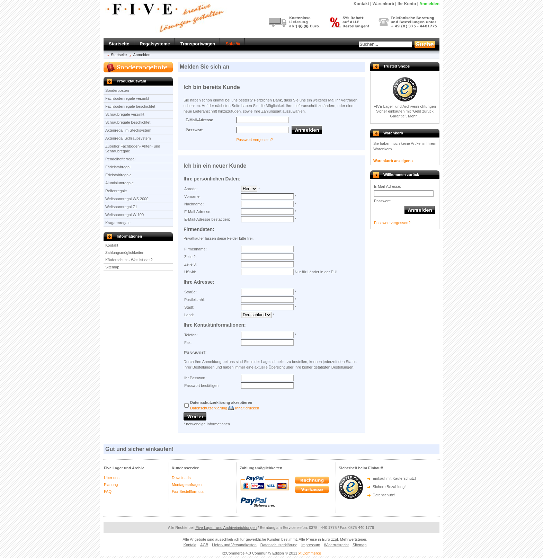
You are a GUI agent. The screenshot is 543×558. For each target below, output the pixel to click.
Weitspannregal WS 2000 (127, 199)
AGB (204, 545)
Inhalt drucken (247, 408)
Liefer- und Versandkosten (234, 545)
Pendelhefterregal (120, 159)
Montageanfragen (187, 484)
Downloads (181, 478)
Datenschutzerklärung (208, 408)
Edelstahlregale (118, 175)
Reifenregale (116, 191)
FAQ (108, 491)
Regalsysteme (155, 43)
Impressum (310, 545)
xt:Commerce (310, 553)
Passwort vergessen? (254, 140)
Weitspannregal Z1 (121, 207)
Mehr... (414, 116)
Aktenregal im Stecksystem (128, 130)
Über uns (111, 478)
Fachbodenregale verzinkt (127, 98)
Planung (111, 484)
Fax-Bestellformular (188, 491)
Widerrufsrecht (336, 545)
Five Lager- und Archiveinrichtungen (226, 527)
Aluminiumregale (119, 183)
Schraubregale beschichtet (127, 122)
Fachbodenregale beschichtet (130, 106)
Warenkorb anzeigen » (393, 161)
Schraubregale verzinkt (124, 114)
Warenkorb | (385, 3)
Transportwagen (197, 43)
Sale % (232, 43)
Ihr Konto (407, 3)
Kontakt (111, 245)
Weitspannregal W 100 (124, 215)
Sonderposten (117, 90)
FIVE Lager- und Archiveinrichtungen (405, 106)
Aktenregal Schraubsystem (128, 138)
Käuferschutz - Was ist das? (129, 260)
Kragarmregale (118, 223)
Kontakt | (362, 3)
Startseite (119, 43)
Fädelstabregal (118, 167)
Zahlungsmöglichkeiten (124, 252)
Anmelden (429, 3)
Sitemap (112, 267)
